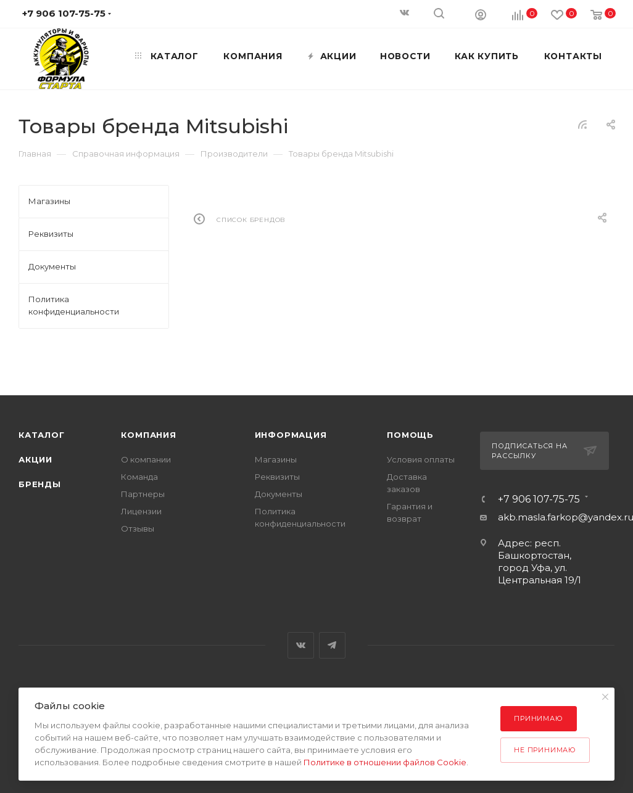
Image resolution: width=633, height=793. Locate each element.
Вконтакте (301, 645)
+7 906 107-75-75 (539, 499)
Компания (148, 435)
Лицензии (141, 511)
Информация (291, 435)
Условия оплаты (421, 459)
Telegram (332, 645)
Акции (35, 459)
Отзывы (137, 528)
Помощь (410, 435)
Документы (278, 494)
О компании (146, 459)
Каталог (42, 435)
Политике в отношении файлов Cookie (385, 762)
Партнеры (143, 494)
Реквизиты (277, 477)
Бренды (40, 484)
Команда (139, 477)
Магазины (276, 459)
